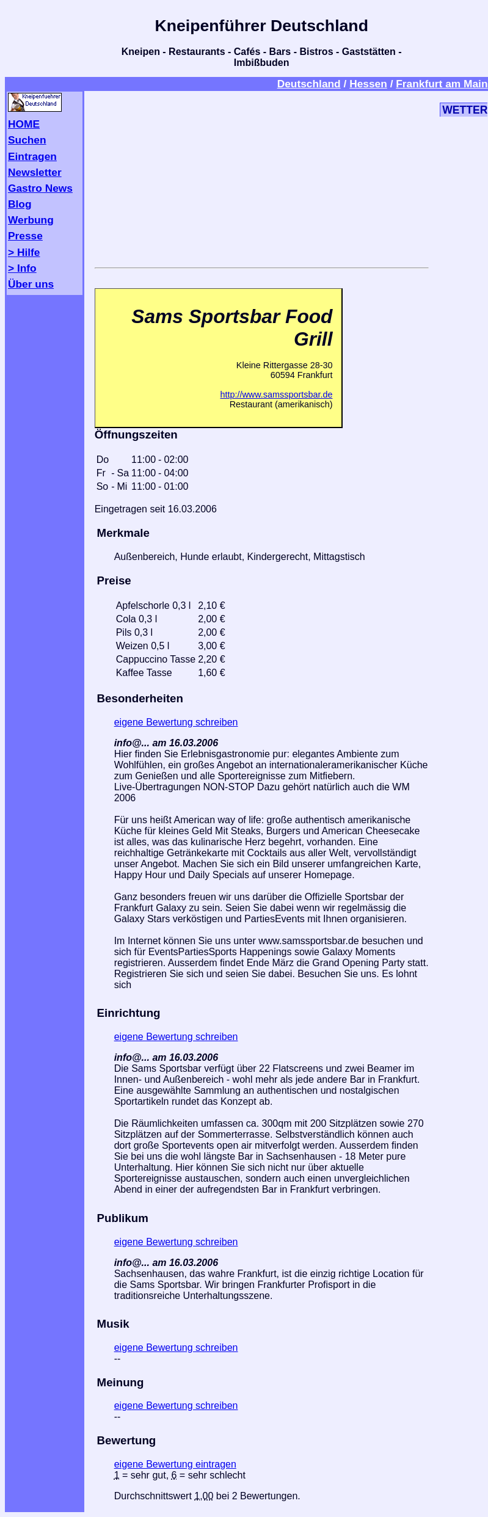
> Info (22, 268)
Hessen (368, 84)
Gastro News (40, 188)
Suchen (27, 140)
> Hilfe (24, 252)
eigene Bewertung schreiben (176, 722)
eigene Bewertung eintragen (175, 1464)
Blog (20, 204)
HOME (24, 124)
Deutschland (309, 84)
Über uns (31, 284)
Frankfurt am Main (441, 84)
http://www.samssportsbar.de (276, 394)
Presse (25, 236)
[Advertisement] (262, 177)
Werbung (31, 220)
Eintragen (32, 156)
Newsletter (35, 172)
